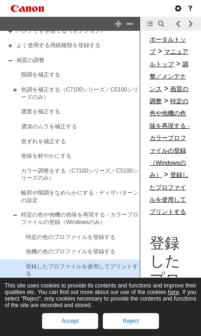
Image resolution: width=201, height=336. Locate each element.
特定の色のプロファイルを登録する (70, 237)
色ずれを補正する (43, 141)
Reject (131, 321)
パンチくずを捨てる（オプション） (61, 31)
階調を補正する (40, 75)
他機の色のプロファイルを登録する (70, 251)
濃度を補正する (40, 111)
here (173, 292)
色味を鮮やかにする (46, 156)
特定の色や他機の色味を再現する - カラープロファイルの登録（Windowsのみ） (79, 218)
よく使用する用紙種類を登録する (58, 45)
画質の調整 (30, 60)
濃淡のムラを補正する (49, 126)
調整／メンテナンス (169, 76)
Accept (70, 321)
